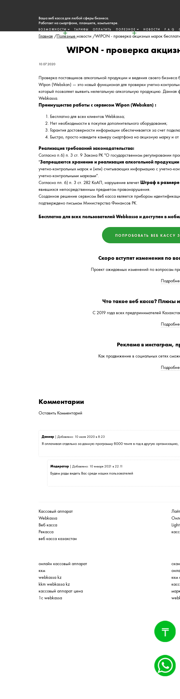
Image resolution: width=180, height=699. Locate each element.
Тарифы (81, 29)
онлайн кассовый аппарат (63, 564)
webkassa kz (50, 577)
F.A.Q (170, 29)
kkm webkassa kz (54, 584)
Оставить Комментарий (60, 413)
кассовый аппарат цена (61, 591)
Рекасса (46, 532)
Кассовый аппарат (56, 511)
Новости (151, 29)
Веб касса (48, 525)
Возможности (53, 29)
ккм (42, 570)
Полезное (126, 29)
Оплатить (102, 29)
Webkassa (48, 518)
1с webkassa (50, 598)
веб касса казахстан (58, 538)
